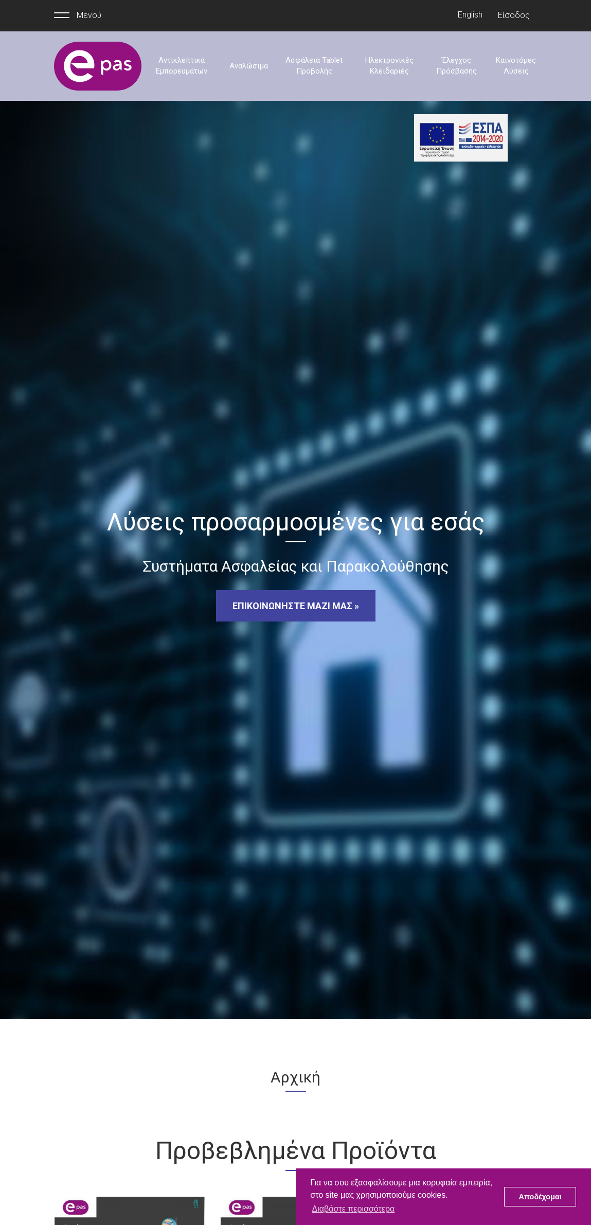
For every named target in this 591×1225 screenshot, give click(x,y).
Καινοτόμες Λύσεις (516, 66)
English (470, 15)
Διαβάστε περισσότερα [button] (353, 1208)
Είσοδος (514, 15)
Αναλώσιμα (248, 65)
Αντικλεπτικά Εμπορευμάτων (181, 66)
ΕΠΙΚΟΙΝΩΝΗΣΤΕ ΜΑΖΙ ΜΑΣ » (295, 605)
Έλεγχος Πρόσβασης (456, 66)
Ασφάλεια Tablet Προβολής (314, 66)
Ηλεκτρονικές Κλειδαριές (389, 66)
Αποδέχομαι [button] (540, 1197)
